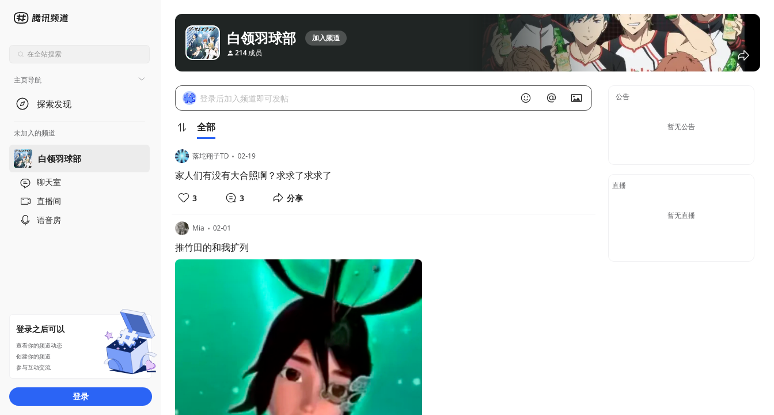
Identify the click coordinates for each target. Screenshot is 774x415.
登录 (81, 396)
